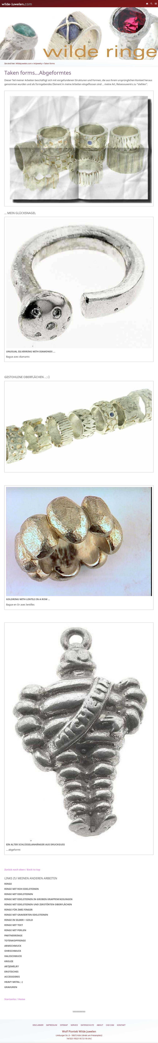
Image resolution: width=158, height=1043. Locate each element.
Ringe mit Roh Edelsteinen (21, 888)
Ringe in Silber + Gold (18, 920)
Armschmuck (12, 945)
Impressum (51, 1025)
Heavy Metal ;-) (13, 981)
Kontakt (121, 1025)
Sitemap (64, 1025)
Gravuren (10, 987)
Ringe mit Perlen (15, 930)
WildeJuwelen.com (24, 63)
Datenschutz (87, 1025)
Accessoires (12, 976)
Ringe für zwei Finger (18, 909)
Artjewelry (37, 63)
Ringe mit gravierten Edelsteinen (26, 914)
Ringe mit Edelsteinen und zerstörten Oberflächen (38, 904)
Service (74, 1025)
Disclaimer (38, 1025)
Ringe (8, 883)
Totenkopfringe (15, 940)
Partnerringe (13, 935)
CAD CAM (110, 1025)
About (100, 1025)
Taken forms (49, 63)
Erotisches (11, 971)
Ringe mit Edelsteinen (18, 894)
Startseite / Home (14, 999)
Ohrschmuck (12, 950)
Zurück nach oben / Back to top (22, 869)
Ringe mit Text (13, 925)
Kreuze (8, 961)
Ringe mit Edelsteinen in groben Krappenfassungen (38, 899)
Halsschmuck (13, 956)
